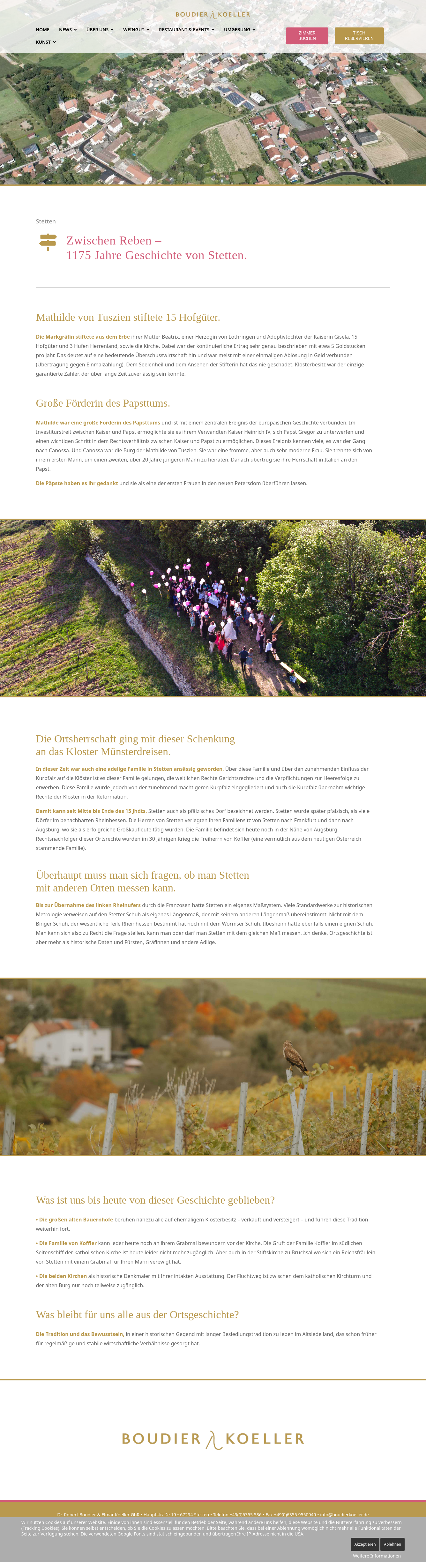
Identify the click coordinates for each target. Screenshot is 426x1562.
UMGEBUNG (237, 29)
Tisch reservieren (359, 35)
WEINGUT (133, 29)
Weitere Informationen (377, 1556)
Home (42, 29)
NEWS (65, 29)
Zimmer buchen (307, 35)
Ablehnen (392, 1544)
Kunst (43, 42)
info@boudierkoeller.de (344, 1515)
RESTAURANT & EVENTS (184, 29)
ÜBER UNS (97, 29)
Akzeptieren (365, 1544)
